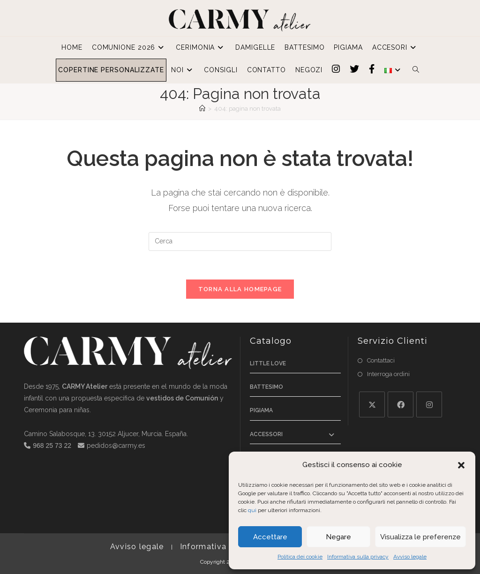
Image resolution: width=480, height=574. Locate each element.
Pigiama (261, 410)
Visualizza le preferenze (420, 537)
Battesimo (266, 387)
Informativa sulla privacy (358, 556)
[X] (372, 404)
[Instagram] (429, 404)
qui (252, 510)
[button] (461, 465)
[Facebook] (400, 404)
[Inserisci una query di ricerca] (240, 241)
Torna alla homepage (240, 289)
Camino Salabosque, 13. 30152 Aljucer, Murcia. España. (106, 434)
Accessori (266, 434)
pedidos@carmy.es (116, 445)
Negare (338, 537)
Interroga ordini (388, 374)
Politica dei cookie (300, 556)
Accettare (270, 537)
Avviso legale (410, 556)
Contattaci (381, 360)
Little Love (268, 363)
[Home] (202, 108)
